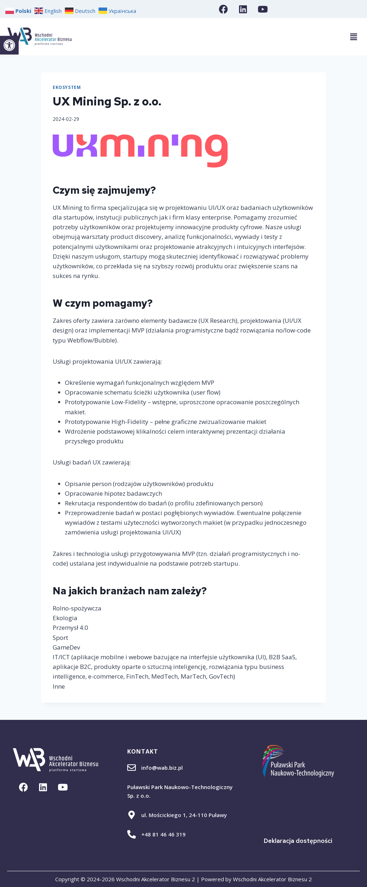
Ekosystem (67, 87)
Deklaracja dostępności (298, 841)
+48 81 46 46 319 (163, 834)
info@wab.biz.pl (162, 767)
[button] (9, 45)
